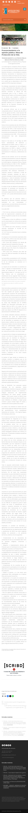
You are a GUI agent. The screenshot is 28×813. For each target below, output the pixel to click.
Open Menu (24, 9)
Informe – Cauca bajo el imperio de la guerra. (14, 727)
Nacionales (15, 48)
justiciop (7, 650)
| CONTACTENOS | (6, 4)
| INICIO (18, 1)
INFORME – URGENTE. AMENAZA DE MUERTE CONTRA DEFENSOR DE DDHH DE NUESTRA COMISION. (14, 787)
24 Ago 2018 (5, 48)
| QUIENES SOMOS (20, 3)
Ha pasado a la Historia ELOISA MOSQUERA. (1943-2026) (14, 782)
